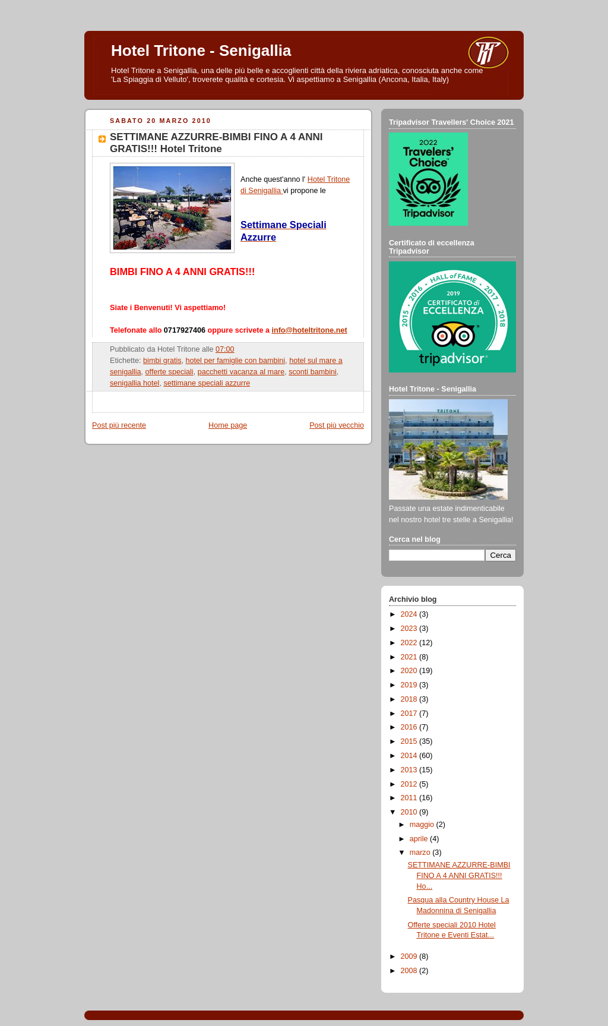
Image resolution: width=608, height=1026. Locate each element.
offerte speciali (169, 372)
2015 (410, 741)
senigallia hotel (134, 383)
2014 (410, 756)
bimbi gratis (162, 360)
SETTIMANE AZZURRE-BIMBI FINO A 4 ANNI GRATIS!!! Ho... (459, 875)
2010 (410, 812)
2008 (410, 971)
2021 (410, 657)
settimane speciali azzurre (206, 383)
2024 (410, 614)
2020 (410, 671)
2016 (410, 727)
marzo (421, 852)
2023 (410, 628)
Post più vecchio (336, 425)
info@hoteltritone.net (309, 330)
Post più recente (119, 425)
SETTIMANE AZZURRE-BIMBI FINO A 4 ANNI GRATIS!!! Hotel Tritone (216, 142)
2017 (410, 713)
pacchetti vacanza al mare (241, 372)
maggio (423, 824)
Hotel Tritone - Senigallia (201, 50)
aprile (420, 839)
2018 (410, 699)
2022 (410, 643)
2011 (410, 798)
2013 (410, 770)
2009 (410, 956)
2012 (410, 784)
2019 (410, 685)
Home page (227, 425)
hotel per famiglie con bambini (236, 360)
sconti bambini (313, 372)
